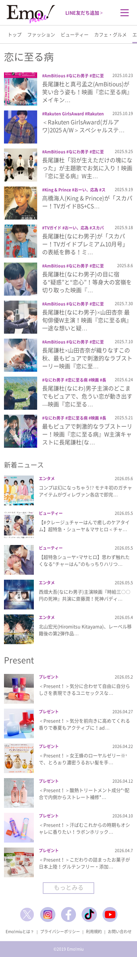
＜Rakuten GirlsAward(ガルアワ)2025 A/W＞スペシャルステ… (83, 126)
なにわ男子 (79, 76)
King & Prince (57, 190)
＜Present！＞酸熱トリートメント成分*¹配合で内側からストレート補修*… (84, 793)
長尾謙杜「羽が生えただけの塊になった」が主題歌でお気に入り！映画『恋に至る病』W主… (87, 168)
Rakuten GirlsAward (64, 114)
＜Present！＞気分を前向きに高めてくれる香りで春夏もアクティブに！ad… (84, 724)
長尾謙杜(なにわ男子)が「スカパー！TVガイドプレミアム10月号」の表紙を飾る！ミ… (85, 244)
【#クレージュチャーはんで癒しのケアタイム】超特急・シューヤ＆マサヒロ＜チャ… (84, 525)
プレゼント (49, 677)
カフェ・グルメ (110, 34)
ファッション (41, 34)
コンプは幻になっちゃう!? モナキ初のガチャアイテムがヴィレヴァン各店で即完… (85, 491)
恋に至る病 (78, 380)
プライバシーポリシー (60, 932)
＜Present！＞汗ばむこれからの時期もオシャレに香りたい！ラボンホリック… (84, 828)
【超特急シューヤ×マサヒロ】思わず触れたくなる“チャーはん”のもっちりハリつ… (84, 560)
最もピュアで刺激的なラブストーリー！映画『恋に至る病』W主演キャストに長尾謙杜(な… (87, 434)
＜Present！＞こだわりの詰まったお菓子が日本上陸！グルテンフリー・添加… (84, 863)
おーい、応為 (86, 190)
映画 (95, 380)
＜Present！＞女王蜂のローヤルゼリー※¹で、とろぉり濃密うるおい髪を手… (83, 759)
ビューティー (75, 34)
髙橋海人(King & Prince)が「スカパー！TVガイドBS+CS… (87, 202)
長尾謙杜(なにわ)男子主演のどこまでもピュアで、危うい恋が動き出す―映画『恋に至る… (87, 396)
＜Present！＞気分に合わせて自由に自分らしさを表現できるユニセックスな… (84, 689)
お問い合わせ (120, 932)
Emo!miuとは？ (20, 932)
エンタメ (47, 478)
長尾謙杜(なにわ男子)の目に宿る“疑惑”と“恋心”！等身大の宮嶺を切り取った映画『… (87, 282)
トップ (15, 34)
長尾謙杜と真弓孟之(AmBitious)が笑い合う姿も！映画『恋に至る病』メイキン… (87, 92)
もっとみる (69, 887)
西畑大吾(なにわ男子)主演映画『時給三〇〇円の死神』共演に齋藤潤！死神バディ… (84, 595)
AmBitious (54, 76)
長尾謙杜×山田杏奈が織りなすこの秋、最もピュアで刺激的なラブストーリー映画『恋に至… (87, 358)
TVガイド (52, 228)
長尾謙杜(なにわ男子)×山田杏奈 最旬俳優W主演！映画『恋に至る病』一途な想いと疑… (87, 320)
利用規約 (94, 932)
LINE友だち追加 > (84, 12)
